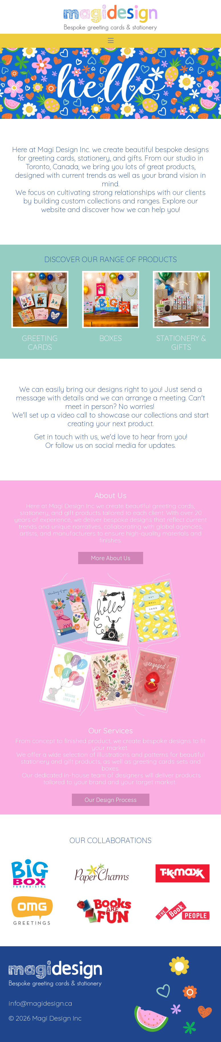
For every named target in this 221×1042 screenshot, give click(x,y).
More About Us (110, 558)
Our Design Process (111, 799)
